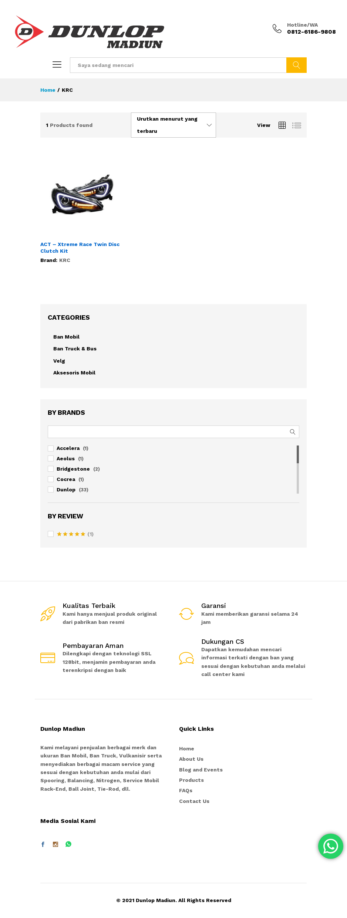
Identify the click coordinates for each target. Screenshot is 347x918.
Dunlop (66, 489)
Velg (59, 361)
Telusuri (296, 65)
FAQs (185, 790)
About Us (191, 759)
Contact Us (194, 801)
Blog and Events (201, 770)
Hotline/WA (302, 25)
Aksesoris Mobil (74, 373)
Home (186, 748)
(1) (75, 534)
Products (191, 780)
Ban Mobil (66, 337)
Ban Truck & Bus (75, 349)
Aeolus (66, 458)
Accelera (68, 448)
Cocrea (66, 479)
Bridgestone (73, 469)
